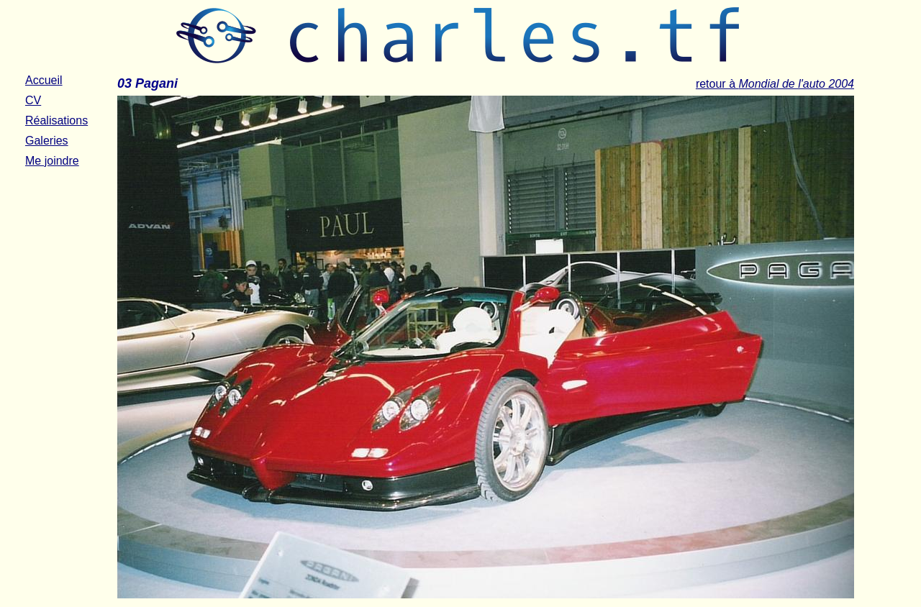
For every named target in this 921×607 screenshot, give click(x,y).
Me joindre (52, 161)
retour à (775, 84)
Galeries (46, 140)
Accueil (44, 80)
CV (33, 100)
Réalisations (56, 120)
